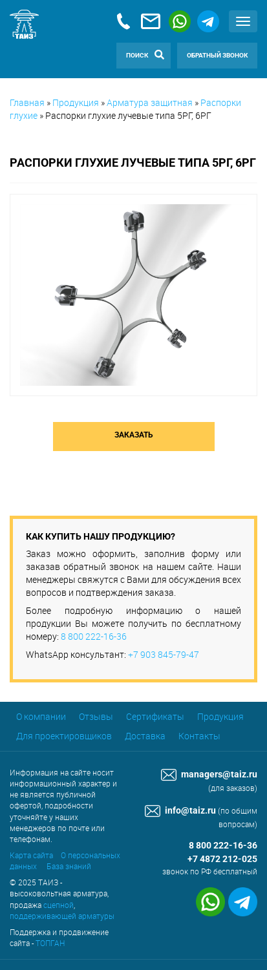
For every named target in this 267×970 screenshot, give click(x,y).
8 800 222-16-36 (94, 636)
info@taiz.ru (180, 810)
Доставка (145, 736)
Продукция (75, 102)
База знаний (69, 866)
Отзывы (96, 716)
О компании (41, 716)
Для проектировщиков (64, 736)
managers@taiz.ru (209, 774)
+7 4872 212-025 (222, 859)
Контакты (199, 736)
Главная (27, 102)
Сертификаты (155, 716)
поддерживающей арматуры (62, 916)
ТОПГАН (50, 943)
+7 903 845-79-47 (163, 654)
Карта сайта (31, 855)
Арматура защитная (150, 102)
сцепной (58, 905)
